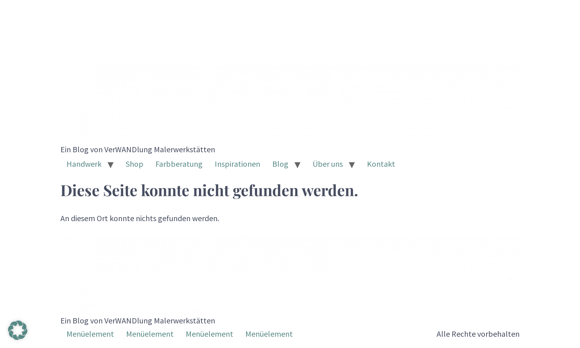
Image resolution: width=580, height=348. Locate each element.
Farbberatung (179, 164)
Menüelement (90, 334)
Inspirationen (237, 164)
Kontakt (381, 164)
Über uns (328, 164)
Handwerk (84, 164)
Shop (134, 164)
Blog (280, 164)
